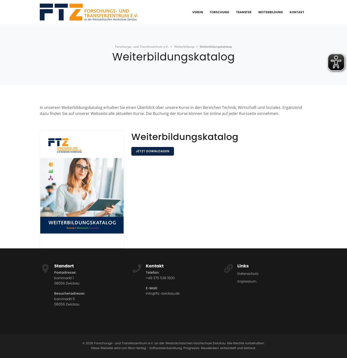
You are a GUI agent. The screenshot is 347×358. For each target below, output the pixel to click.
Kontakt (297, 12)
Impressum (246, 281)
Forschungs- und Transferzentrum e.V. (142, 47)
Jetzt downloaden (152, 151)
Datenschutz (247, 273)
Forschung (219, 12)
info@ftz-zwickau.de (163, 293)
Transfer (244, 12)
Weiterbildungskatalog (216, 47)
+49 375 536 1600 (160, 278)
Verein (197, 12)
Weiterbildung (270, 12)
